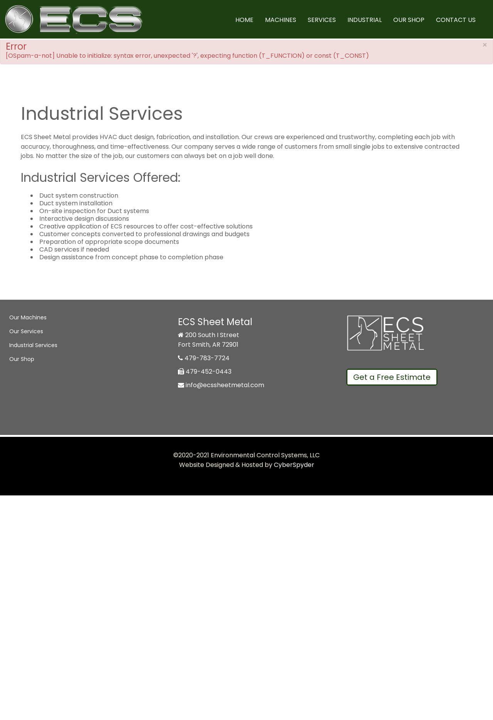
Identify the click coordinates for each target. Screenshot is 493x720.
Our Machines (28, 317)
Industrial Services (33, 345)
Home (244, 19)
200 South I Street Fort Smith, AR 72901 (208, 340)
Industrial (364, 19)
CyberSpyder (294, 464)
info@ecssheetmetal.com (221, 385)
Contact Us (456, 19)
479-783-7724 (204, 358)
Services (322, 19)
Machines (280, 19)
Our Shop (408, 19)
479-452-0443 (204, 371)
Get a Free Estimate (392, 377)
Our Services (26, 331)
